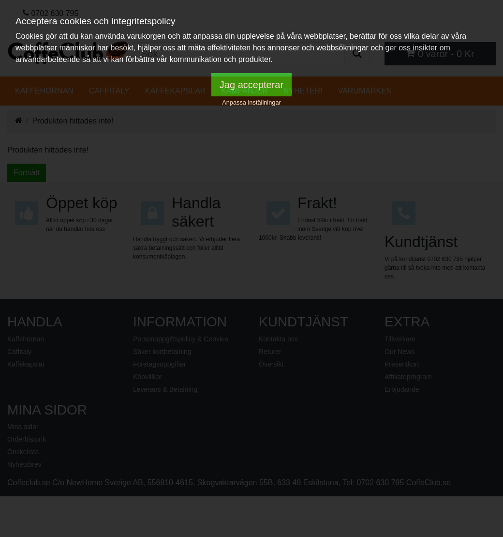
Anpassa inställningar (251, 102)
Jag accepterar (251, 84)
